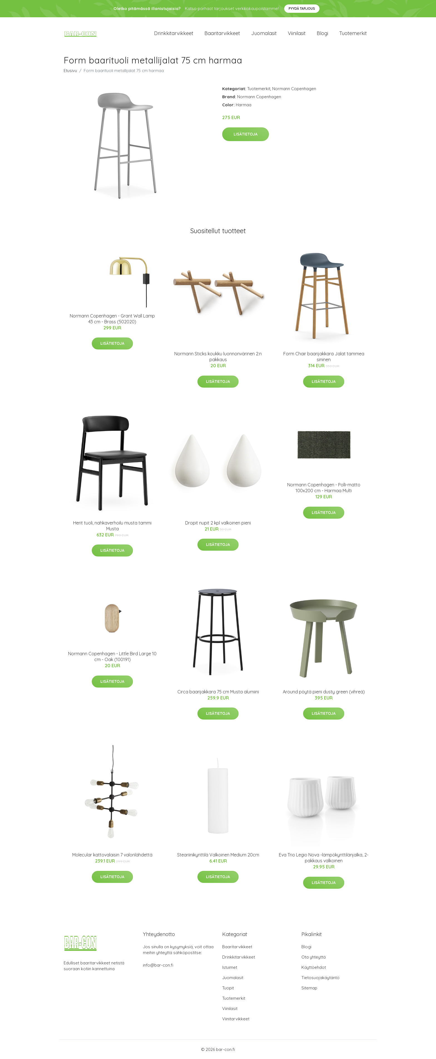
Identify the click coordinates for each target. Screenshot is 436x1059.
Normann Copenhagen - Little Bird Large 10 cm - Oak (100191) (112, 656)
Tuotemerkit (353, 33)
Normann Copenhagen (294, 88)
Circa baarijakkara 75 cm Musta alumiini (218, 691)
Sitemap (309, 988)
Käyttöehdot (313, 967)
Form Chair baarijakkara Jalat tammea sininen (323, 356)
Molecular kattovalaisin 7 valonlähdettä (112, 855)
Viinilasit (297, 33)
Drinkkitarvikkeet (173, 33)
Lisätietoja (245, 134)
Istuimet (229, 967)
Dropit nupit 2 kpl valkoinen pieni (218, 523)
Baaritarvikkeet (222, 33)
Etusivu (70, 70)
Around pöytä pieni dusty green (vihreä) (324, 691)
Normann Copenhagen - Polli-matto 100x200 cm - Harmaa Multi (323, 487)
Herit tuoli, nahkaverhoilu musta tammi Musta (112, 525)
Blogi (322, 33)
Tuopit (228, 988)
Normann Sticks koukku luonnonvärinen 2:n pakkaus (218, 356)
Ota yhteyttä (313, 957)
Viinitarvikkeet (235, 1018)
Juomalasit (264, 33)
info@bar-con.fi (158, 965)
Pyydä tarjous (302, 8)
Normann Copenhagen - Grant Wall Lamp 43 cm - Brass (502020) (112, 318)
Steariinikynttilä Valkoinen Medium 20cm (218, 855)
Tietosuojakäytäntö (320, 977)
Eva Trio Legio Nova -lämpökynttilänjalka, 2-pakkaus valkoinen (323, 857)
